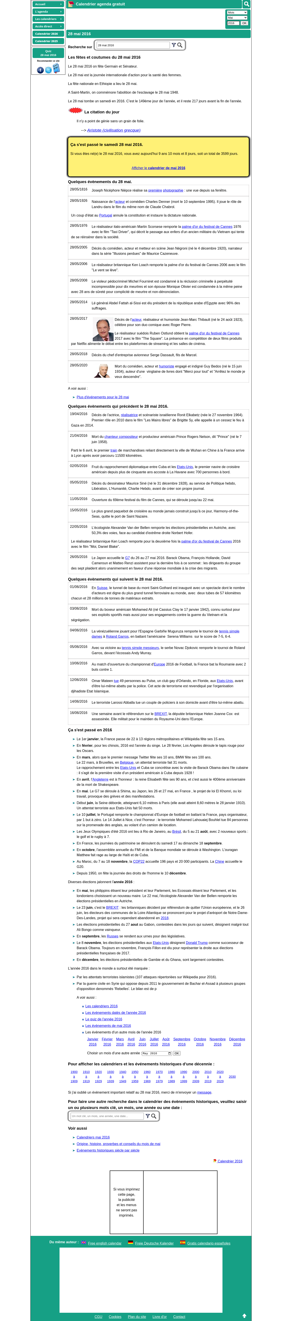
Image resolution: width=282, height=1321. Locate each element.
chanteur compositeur (121, 437)
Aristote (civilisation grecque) (114, 130)
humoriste (166, 366)
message (204, 1092)
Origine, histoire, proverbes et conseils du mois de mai (118, 1144)
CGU (98, 1317)
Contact (179, 1317)
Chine (219, 861)
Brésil (176, 831)
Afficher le (158, 168)
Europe (159, 664)
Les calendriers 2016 (101, 1006)
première (155, 190)
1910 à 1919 (86, 1076)
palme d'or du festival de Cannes (207, 226)
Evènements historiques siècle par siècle (108, 1150)
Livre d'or (160, 1317)
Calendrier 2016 (227, 1161)
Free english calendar (105, 1243)
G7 (127, 558)
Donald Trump (197, 943)
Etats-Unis (185, 467)
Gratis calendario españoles (208, 1243)
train (113, 450)
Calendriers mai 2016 (93, 1137)
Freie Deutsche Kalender (154, 1243)
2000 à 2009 (195, 1076)
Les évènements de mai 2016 (108, 1026)
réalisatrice (129, 415)
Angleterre (100, 779)
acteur (120, 202)
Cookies (115, 1317)
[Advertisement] (145, 18)
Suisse (102, 588)
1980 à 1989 (171, 1076)
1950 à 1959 (134, 1076)
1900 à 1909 (74, 1076)
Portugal (105, 215)
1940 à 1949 (122, 1076)
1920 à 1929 (98, 1076)
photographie (173, 190)
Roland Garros (117, 636)
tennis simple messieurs (140, 648)
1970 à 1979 (159, 1076)
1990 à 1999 (183, 1076)
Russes (112, 936)
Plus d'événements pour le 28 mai (103, 397)
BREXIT (160, 714)
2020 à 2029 (220, 1076)
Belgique (126, 762)
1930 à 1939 (110, 1076)
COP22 (138, 861)
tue (116, 681)
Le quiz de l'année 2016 (103, 1019)
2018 (165, 918)
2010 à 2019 (207, 1076)
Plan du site (137, 1317)
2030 (232, 1076)
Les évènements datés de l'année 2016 (115, 1013)
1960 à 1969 (147, 1076)
